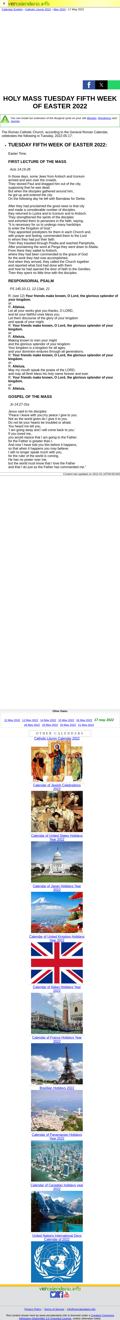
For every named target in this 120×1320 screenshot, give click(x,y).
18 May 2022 (32, 724)
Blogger (91, 118)
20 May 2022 (68, 724)
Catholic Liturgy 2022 (38, 9)
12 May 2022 (12, 720)
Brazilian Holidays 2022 (57, 1088)
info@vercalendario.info (81, 1309)
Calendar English (12, 9)
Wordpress (104, 118)
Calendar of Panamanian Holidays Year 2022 (57, 1136)
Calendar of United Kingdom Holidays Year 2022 (57, 938)
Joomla (15, 121)
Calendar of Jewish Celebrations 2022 (57, 787)
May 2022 (59, 9)
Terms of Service (54, 1309)
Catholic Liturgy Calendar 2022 (57, 738)
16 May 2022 (84, 720)
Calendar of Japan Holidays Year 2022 (57, 888)
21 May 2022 (86, 724)
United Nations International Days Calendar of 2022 (57, 1237)
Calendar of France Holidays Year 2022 (57, 1039)
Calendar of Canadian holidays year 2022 (57, 1187)
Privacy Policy (32, 1309)
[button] (4, 3)
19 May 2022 (50, 724)
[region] (60, 47)
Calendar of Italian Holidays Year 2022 (57, 989)
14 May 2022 (48, 720)
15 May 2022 (66, 720)
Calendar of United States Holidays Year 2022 (57, 837)
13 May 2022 (30, 720)
